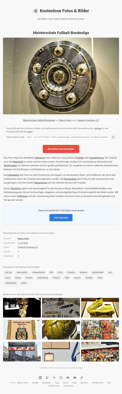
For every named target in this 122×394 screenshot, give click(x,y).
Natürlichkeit (97, 273)
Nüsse (18, 278)
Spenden (84, 383)
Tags (57, 383)
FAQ (109, 383)
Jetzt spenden (61, 218)
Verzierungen (10, 166)
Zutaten (89, 278)
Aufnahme (40, 158)
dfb (51, 273)
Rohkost (83, 273)
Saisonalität (22, 273)
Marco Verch (65, 120)
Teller (100, 278)
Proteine (71, 273)
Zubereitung (42, 278)
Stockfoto (16, 189)
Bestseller (46, 383)
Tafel (67, 278)
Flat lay (8, 273)
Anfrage (97, 128)
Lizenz (29, 131)
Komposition (70, 179)
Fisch (7, 278)
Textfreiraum (10, 283)
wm (110, 273)
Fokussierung (40, 183)
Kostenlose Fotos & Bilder (61, 11)
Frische (29, 278)
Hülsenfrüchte (38, 273)
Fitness (56, 278)
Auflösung (22, 196)
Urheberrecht (97, 383)
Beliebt (35, 383)
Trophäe (79, 158)
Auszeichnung (96, 158)
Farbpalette (13, 175)
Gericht (77, 278)
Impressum (68, 386)
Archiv (51, 368)
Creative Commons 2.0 (88, 120)
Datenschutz (54, 386)
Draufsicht (18, 162)
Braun (24, 283)
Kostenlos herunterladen (61, 149)
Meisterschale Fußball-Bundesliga (39, 120)
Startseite (43, 368)
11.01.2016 (23, 243)
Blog (74, 383)
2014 (60, 273)
